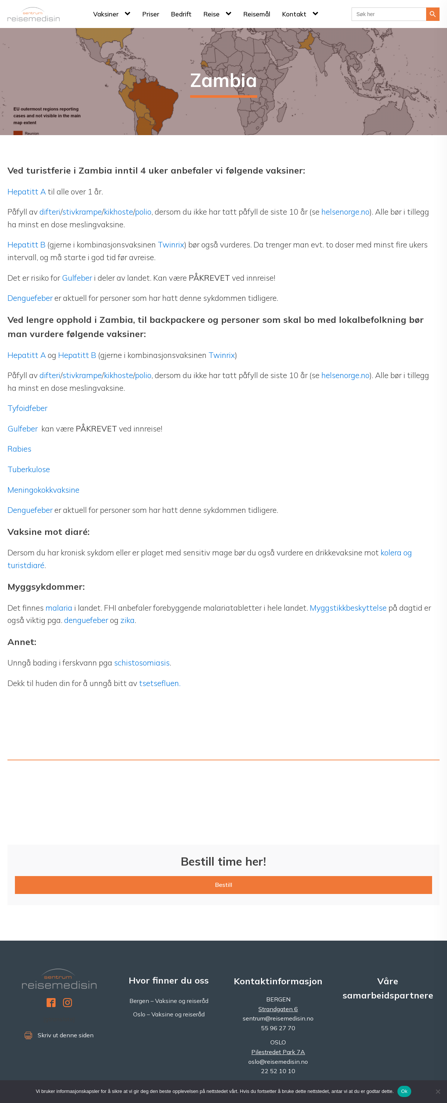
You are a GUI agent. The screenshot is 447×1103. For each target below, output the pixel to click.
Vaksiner (106, 14)
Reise (212, 14)
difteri (50, 211)
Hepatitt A (27, 191)
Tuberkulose (28, 469)
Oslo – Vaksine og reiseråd (169, 1014)
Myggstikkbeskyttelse (348, 608)
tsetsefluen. (159, 683)
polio (143, 211)
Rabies (19, 449)
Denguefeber (30, 298)
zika (127, 620)
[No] (437, 1091)
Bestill (223, 884)
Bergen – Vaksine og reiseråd (168, 1000)
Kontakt (294, 14)
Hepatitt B (26, 244)
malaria (58, 608)
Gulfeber (78, 278)
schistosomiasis (142, 662)
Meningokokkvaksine (43, 490)
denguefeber (86, 620)
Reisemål (256, 14)
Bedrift (181, 14)
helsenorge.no (345, 211)
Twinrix (171, 244)
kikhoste (118, 211)
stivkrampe (82, 211)
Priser (150, 14)
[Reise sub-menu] (230, 14)
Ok (404, 1091)
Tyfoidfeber (27, 408)
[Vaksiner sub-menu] (129, 14)
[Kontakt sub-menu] (316, 14)
